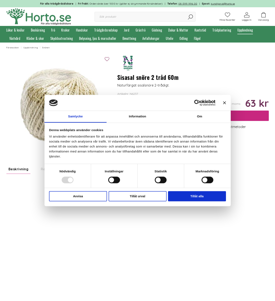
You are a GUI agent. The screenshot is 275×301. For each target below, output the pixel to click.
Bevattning (129, 38)
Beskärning (38, 30)
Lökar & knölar (15, 30)
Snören (46, 47)
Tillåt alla (197, 196)
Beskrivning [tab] (18, 169)
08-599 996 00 (187, 3)
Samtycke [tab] (75, 116)
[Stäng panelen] (224, 102)
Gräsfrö (140, 30)
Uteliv (169, 38)
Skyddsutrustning (61, 38)
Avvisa (78, 196)
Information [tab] (137, 116)
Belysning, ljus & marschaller (97, 38)
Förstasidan (12, 47)
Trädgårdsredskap (106, 30)
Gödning (157, 30)
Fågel (197, 38)
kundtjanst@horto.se (223, 3)
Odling (183, 38)
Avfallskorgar (151, 38)
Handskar (82, 30)
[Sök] (191, 17)
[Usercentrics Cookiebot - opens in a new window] (197, 103)
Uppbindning (245, 30)
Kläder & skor (35, 38)
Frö (53, 30)
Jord (126, 30)
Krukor (65, 30)
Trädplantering (221, 30)
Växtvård (14, 38)
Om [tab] (199, 116)
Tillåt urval (137, 196)
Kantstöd (200, 30)
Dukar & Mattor (178, 30)
